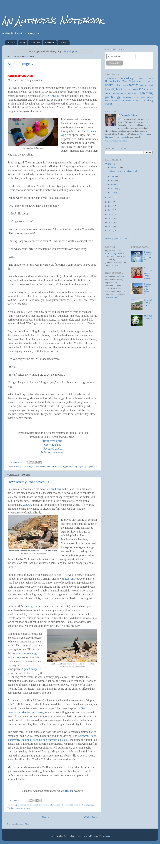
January (114, 192)
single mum (92, 466)
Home (45, 817)
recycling (82, 466)
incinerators (49, 805)
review (137, 97)
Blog (22, 42)
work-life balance (134, 101)
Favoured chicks (52, 448)
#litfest (140, 78)
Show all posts (70, 51)
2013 (110, 226)
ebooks (125, 85)
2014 (110, 222)
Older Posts (91, 817)
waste (17, 808)
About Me (35, 42)
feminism (144, 85)
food (151, 85)
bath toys (18, 466)
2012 (110, 230)
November (115, 167)
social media (111, 101)
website (123, 137)
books (109, 85)
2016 (110, 214)
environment (32, 805)
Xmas (139, 81)
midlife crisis (119, 93)
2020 (110, 198)
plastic (81, 805)
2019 (110, 202)
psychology (113, 97)
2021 (110, 164)
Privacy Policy (114, 297)
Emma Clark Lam (129, 115)
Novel (132, 81)
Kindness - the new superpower (148, 256)
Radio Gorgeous (112, 254)
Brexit (150, 78)
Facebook (49, 42)
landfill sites (73, 805)
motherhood (133, 93)
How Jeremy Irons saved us (28, 482)
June (113, 176)
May (113, 180)
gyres (41, 805)
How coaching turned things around (148, 273)
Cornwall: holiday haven (148, 302)
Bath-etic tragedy (20, 64)
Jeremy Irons (53, 489)
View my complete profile (116, 141)
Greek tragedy (51, 95)
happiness (121, 89)
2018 (110, 206)
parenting (73, 466)
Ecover (69, 578)
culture (118, 85)
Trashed (27, 504)
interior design (132, 89)
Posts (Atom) (24, 824)
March (114, 184)
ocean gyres (30, 606)
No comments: (16, 462)
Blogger (106, 836)
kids (142, 89)
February (115, 188)
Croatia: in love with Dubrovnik (123, 171)
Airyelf (88, 836)
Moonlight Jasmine (148, 317)
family (133, 85)
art (144, 81)
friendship (110, 89)
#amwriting (127, 78)
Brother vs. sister (52, 440)
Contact (63, 42)
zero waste (25, 808)
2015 (110, 218)
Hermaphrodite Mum (45, 466)
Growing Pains (52, 444)
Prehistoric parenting (52, 452)
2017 (110, 210)
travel (122, 100)
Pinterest (108, 137)
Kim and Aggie (61, 466)
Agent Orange (30, 669)
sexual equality (147, 97)
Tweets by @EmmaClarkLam (117, 238)
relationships (127, 97)
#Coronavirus (111, 78)
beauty (150, 81)
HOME (11, 42)
